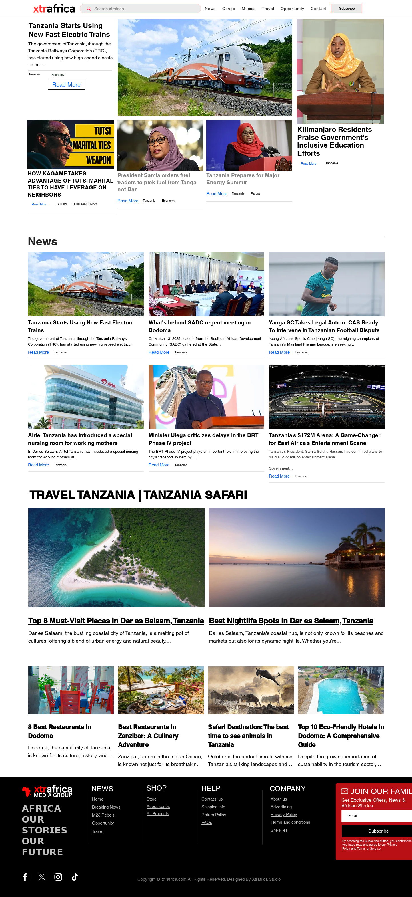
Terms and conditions (290, 822)
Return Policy (213, 814)
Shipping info (213, 806)
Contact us (212, 799)
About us (279, 799)
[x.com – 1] (41, 877)
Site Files (279, 830)
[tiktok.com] (75, 877)
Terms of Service (369, 848)
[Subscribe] (346, 8)
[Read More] (66, 85)
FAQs (206, 822)
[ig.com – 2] (58, 877)
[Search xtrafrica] (141, 9)
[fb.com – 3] (25, 877)
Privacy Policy (284, 814)
